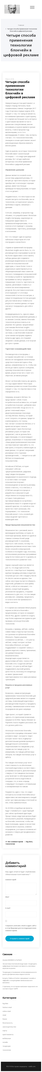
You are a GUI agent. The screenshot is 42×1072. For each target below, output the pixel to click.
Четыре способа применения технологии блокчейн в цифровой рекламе (22, 30)
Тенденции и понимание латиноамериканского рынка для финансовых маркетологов (20, 973)
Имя (7, 897)
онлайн (5, 1042)
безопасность (8, 1023)
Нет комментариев (15, 842)
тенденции (7, 1046)
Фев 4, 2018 (9, 79)
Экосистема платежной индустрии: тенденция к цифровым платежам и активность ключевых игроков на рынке (20, 966)
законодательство (9, 1027)
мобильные (7, 1038)
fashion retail (7, 1007)
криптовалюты (8, 1034)
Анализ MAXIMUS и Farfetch (12, 960)
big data (29, 842)
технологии (10, 844)
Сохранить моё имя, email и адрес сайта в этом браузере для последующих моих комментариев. (20, 928)
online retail (7, 1011)
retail (4, 1015)
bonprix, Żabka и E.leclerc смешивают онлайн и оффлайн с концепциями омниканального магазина (19, 980)
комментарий (10, 880)
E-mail (8, 908)
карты (5, 1031)
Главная (21, 25)
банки (5, 1019)
